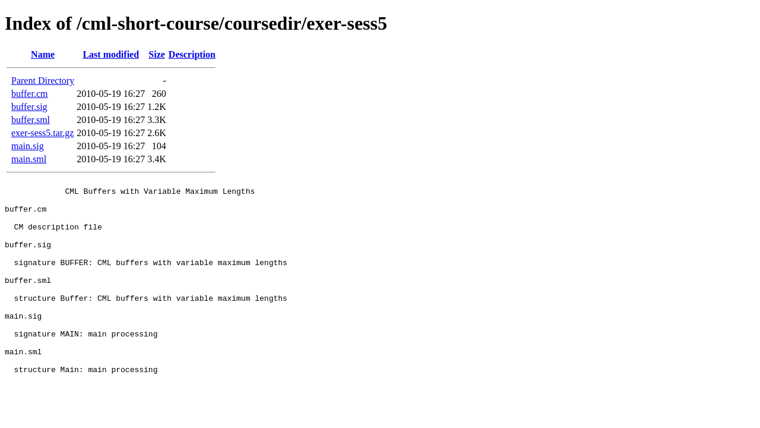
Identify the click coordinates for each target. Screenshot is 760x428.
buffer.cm (29, 94)
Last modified (111, 54)
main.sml (28, 159)
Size (156, 54)
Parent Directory (42, 80)
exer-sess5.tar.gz (42, 133)
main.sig (27, 146)
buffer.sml (30, 120)
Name (43, 54)
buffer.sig (29, 107)
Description (192, 54)
